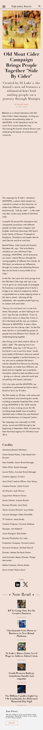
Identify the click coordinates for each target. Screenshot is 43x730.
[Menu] (4, 6)
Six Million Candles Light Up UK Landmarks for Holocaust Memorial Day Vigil (21, 699)
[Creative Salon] (21, 6)
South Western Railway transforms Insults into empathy (21, 676)
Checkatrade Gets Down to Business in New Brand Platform (21, 634)
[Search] (40, 6)
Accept (12, 723)
